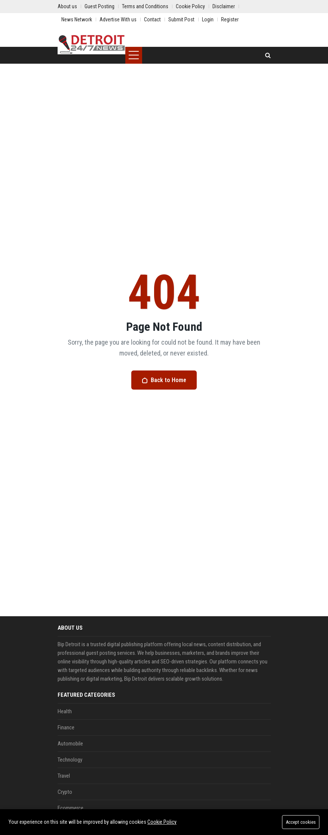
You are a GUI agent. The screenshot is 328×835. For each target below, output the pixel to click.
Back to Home (164, 380)
